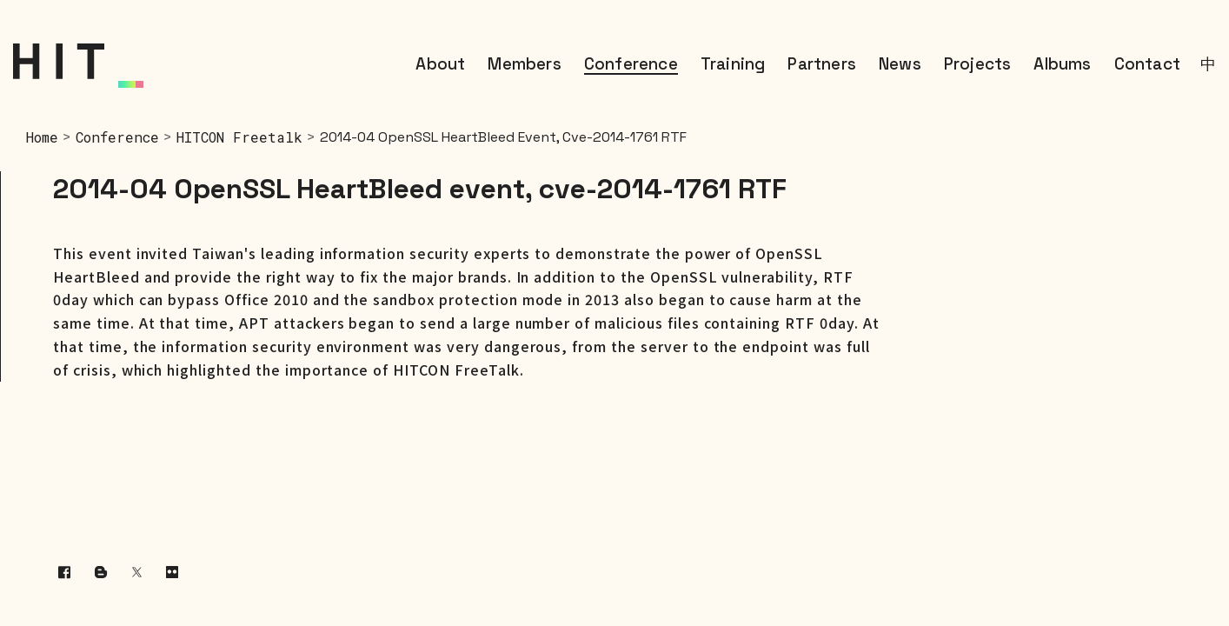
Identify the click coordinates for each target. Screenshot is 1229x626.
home (42, 137)
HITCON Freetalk (239, 137)
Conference (117, 137)
